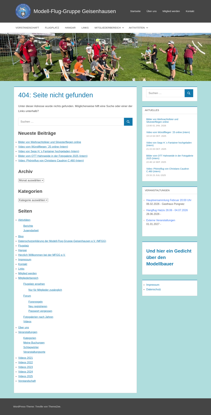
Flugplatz (52, 27)
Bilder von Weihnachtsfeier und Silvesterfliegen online (49, 142)
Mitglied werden (171, 11)
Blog (21, 236)
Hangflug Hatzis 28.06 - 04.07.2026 (167, 210)
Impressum (24, 259)
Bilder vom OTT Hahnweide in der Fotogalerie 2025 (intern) (53, 156)
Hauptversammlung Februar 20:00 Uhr (168, 200)
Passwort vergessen (40, 311)
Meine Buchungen (34, 342)
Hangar (70, 27)
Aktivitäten (138, 27)
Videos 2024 (25, 371)
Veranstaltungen (27, 332)
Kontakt (190, 11)
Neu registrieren (38, 306)
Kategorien (29, 338)
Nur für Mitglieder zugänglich (45, 289)
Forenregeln (36, 301)
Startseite (135, 11)
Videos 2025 (25, 376)
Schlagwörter (31, 347)
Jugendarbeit (31, 230)
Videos (27, 321)
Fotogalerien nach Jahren (38, 317)
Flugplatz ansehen (34, 284)
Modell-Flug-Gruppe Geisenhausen (75, 11)
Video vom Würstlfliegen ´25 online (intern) (43, 146)
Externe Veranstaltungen (160, 220)
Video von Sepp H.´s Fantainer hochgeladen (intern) (48, 151)
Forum (27, 295)
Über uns (152, 11)
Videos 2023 (25, 367)
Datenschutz (153, 289)
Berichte (28, 225)
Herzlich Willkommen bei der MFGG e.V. (42, 255)
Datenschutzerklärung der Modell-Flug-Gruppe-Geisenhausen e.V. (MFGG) (62, 241)
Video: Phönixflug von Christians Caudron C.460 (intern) (51, 160)
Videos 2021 (25, 357)
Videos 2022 (25, 362)
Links (85, 27)
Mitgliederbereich (109, 27)
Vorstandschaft (27, 27)
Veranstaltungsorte (34, 352)
